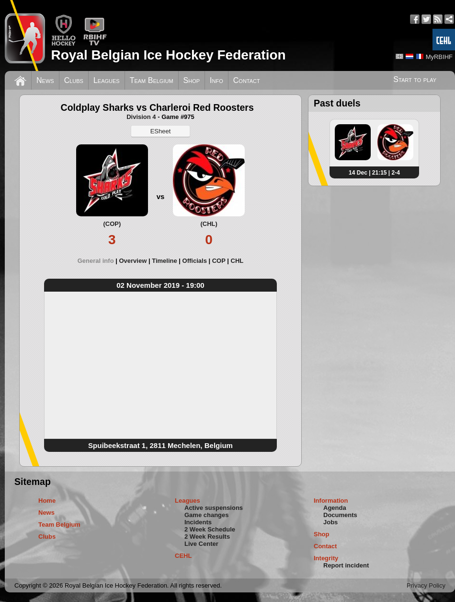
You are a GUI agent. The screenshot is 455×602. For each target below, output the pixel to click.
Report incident (346, 565)
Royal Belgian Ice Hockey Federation (168, 54)
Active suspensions (213, 507)
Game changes (206, 515)
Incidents (198, 522)
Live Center (201, 543)
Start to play (414, 79)
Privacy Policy (426, 585)
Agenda (334, 507)
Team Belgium (151, 80)
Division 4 (141, 116)
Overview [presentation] (133, 260)
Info (216, 80)
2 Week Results (207, 536)
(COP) (112, 223)
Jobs (330, 522)
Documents (340, 515)
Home (47, 500)
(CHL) (208, 223)
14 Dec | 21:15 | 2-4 (374, 172)
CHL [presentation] (237, 260)
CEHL (183, 555)
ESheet (160, 131)
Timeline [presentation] (164, 260)
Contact (246, 80)
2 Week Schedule (209, 529)
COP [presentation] (219, 260)
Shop (191, 80)
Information (331, 500)
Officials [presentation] (194, 260)
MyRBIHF (439, 56)
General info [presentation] (96, 260)
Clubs (73, 80)
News (45, 80)
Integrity (326, 558)
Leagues (106, 80)
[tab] (98, 260)
